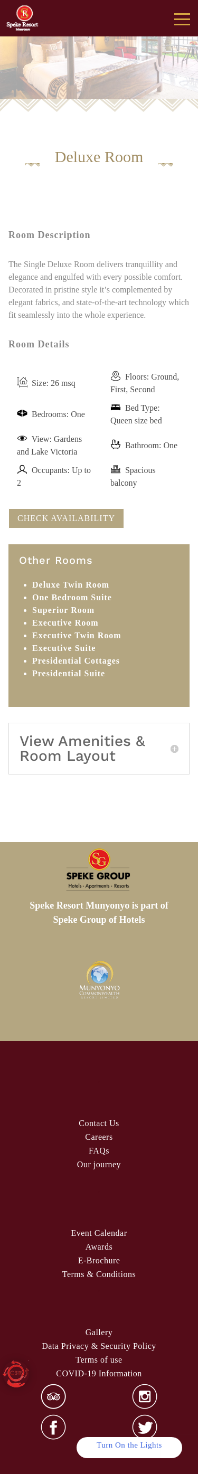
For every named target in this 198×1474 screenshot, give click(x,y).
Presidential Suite (68, 673)
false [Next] (178, 66)
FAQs (99, 1150)
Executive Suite (64, 648)
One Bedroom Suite (72, 597)
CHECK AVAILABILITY (66, 518)
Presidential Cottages (76, 660)
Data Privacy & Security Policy (99, 1345)
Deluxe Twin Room (70, 584)
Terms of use (99, 1359)
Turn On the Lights (129, 1445)
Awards (99, 1246)
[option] (99, 980)
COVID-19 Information (99, 1373)
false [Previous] (20, 66)
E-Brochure (99, 1260)
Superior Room (63, 610)
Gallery (99, 1332)
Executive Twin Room (76, 635)
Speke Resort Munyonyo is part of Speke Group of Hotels (99, 912)
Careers (98, 1136)
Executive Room (65, 622)
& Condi (99, 1274)
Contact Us (99, 1123)
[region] (99, 50)
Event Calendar (99, 1233)
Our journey (99, 1164)
